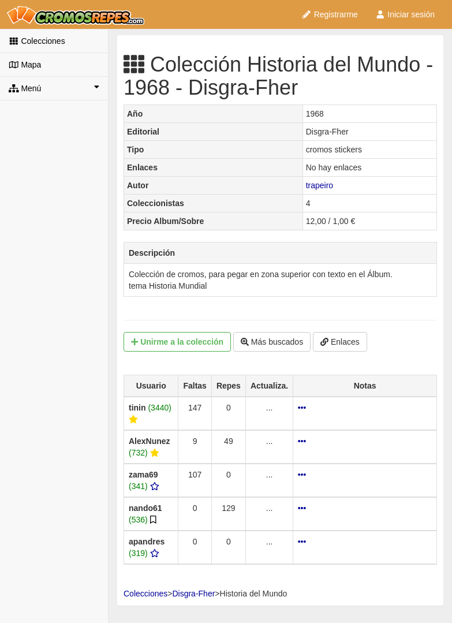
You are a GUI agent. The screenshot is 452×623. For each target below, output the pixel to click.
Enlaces (340, 341)
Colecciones (37, 41)
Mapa (25, 64)
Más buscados (272, 341)
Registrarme (329, 14)
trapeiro (319, 185)
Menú (54, 88)
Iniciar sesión (405, 14)
